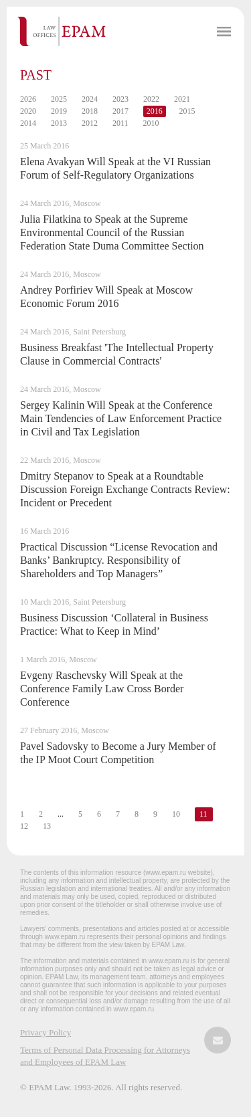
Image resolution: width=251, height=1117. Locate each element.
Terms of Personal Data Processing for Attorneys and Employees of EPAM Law (105, 1056)
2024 (90, 99)
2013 (59, 123)
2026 (28, 99)
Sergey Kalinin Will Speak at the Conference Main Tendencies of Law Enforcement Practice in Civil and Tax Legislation (121, 418)
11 (203, 814)
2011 (120, 123)
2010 (151, 123)
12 (24, 826)
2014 (28, 123)
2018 (90, 111)
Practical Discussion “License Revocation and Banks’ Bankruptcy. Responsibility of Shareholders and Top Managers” (119, 560)
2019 (59, 111)
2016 (155, 111)
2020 (28, 111)
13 (47, 826)
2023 (120, 99)
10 (176, 814)
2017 (120, 111)
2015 (187, 111)
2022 (151, 99)
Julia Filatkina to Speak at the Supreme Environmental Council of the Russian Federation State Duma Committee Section (112, 232)
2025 (59, 99)
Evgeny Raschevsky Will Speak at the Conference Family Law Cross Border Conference (101, 689)
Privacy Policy (45, 1032)
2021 (182, 99)
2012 (90, 123)
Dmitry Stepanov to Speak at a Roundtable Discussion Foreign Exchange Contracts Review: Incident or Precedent (125, 489)
